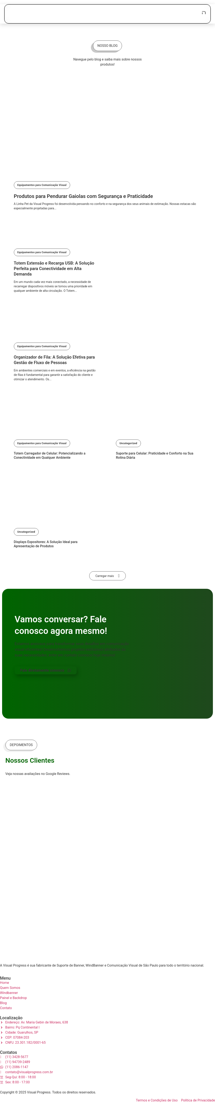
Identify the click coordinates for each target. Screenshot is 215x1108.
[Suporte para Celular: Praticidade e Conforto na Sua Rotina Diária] (158, 432)
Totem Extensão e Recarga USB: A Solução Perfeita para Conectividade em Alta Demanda (54, 269)
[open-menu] (204, 13)
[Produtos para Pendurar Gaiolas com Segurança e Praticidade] (108, 163)
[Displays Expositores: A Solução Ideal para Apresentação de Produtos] (56, 521)
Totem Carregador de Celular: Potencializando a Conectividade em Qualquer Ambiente (49, 455)
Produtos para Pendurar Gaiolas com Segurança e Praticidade (83, 196)
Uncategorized (128, 443)
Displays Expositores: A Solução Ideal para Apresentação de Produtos (45, 544)
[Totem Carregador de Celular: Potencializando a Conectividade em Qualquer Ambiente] (56, 432)
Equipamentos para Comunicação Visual (42, 185)
